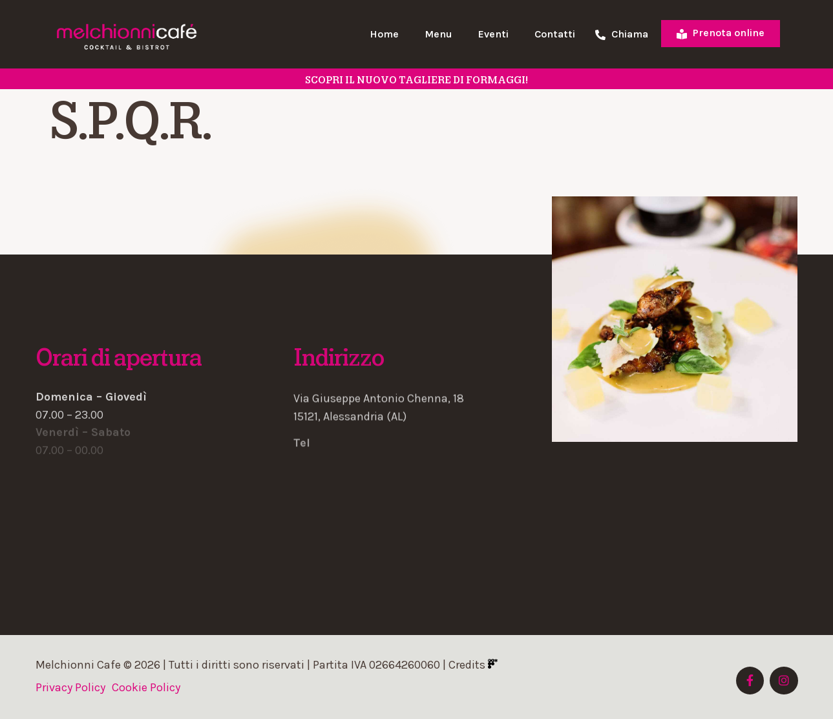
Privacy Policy (70, 687)
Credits (473, 665)
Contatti (554, 34)
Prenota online (720, 32)
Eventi (493, 34)
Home (384, 34)
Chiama (621, 34)
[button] (416, 391)
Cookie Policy (146, 687)
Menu (438, 34)
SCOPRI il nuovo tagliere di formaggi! (416, 80)
